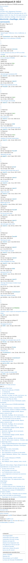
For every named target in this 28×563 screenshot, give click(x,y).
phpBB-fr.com (9, 518)
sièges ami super (5, 192)
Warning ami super (6, 240)
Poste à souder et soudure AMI (9, 372)
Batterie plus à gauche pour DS (9, 84)
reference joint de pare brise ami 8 (10, 170)
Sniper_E (21, 520)
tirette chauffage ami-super (8, 261)
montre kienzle (4, 181)
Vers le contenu (4, 6)
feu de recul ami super (6, 213)
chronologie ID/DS (8, 535)
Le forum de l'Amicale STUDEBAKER (13, 560)
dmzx (11, 520)
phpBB (10, 515)
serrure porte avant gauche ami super (10, 127)
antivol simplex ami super (7, 250)
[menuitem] (1, 8)
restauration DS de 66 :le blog (11, 539)
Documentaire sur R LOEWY (10, 558)
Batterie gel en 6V (5, 202)
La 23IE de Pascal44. (8, 546)
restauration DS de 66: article (10, 537)
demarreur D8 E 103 (6, 272)
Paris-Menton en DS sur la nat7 (11, 544)
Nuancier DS (6, 556)
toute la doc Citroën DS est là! (11, 548)
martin (16, 520)
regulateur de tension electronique (10, 138)
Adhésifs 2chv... (5, 350)
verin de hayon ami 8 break (8, 100)
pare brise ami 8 (5, 117)
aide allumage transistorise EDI (9, 74)
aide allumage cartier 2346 (8, 224)
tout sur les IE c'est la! (8, 550)
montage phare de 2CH (7, 361)
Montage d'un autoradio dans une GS (10, 340)
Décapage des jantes (6, 324)
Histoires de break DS (8, 541)
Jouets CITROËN (7, 554)
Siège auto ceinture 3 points (8, 295)
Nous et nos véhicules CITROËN (12, 38)
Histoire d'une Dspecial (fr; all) (11, 543)
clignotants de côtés (6, 154)
